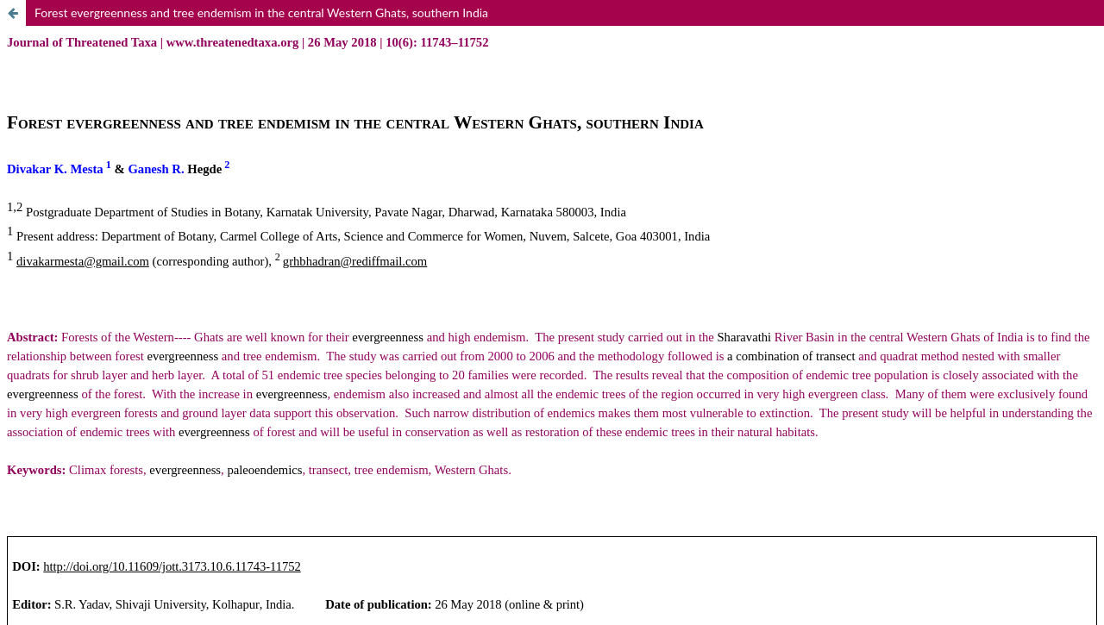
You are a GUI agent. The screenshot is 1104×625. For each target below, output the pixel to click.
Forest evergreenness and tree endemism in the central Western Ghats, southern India (261, 12)
